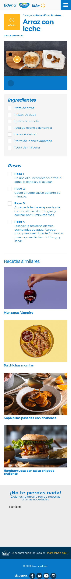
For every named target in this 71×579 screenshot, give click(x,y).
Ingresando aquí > (58, 553)
